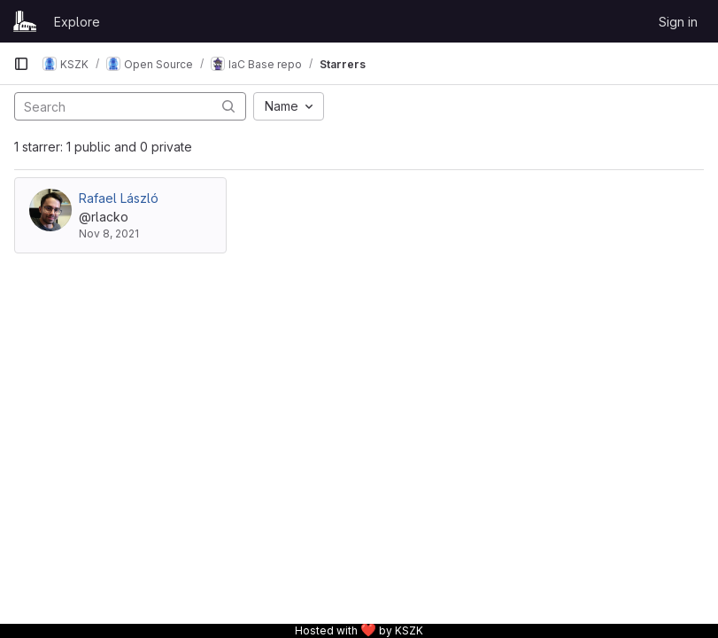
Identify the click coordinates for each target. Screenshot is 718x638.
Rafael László (118, 198)
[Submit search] (228, 106)
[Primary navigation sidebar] (21, 64)
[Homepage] (25, 21)
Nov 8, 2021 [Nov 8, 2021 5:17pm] (109, 233)
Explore (77, 21)
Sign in (678, 21)
